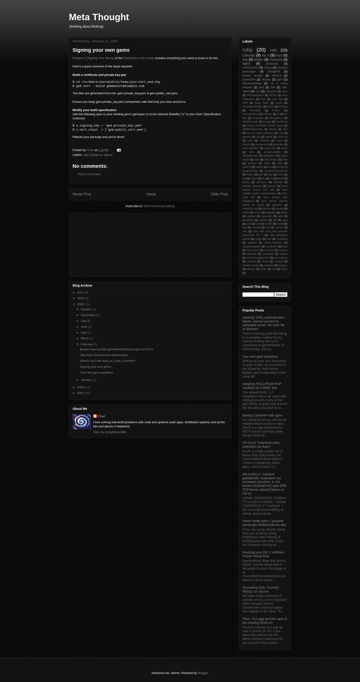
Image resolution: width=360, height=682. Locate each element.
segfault (252, 242)
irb (263, 178)
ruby (247, 50)
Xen (285, 129)
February (87, 344)
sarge (258, 238)
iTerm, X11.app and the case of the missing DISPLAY (264, 621)
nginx (246, 63)
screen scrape (252, 75)
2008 (81, 387)
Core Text (277, 99)
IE (278, 114)
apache (246, 136)
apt (258, 136)
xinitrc (263, 269)
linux (279, 55)
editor (267, 163)
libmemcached (251, 83)
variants (251, 261)
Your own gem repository (96, 372)
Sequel (267, 121)
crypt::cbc (270, 148)
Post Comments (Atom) (159, 206)
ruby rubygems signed (97, 155)
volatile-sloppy (250, 265)
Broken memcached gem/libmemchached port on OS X (116, 349)
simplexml (271, 246)
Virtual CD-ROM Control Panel (265, 125)
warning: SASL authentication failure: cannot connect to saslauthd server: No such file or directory (263, 323)
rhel (268, 227)
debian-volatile (272, 152)
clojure (246, 144)
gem (280, 79)
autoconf (282, 136)
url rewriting (280, 257)
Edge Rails (262, 102)
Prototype (258, 118)
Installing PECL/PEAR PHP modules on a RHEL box (261, 386)
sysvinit (283, 250)
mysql (268, 67)
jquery (245, 182)
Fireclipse (255, 110)
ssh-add (269, 250)
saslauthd (281, 238)
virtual (265, 261)
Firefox (276, 110)
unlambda (268, 253)
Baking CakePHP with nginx (262, 415)
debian (258, 59)
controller (278, 144)
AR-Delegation (255, 95)
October (86, 309)
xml (274, 269)
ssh (273, 87)
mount (257, 212)
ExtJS (270, 106)
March (85, 338)
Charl (101, 416)
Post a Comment (89, 174)
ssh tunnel (253, 250)
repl (244, 227)
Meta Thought (99, 17)
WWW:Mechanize (252, 129)
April (84, 332)
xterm (284, 269)
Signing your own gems (95, 366)
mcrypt (280, 208)
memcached (250, 67)
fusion (250, 174)
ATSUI (272, 95)
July (84, 320)
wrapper (282, 265)
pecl (248, 223)
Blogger (202, 673)
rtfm (244, 231)
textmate (252, 253)
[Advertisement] (107, 243)
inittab (253, 178)
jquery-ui (262, 182)
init (244, 178)
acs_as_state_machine (260, 132)
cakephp (264, 140)
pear (284, 220)
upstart (283, 253)
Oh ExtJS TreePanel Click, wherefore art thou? (261, 444)
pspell (280, 223)
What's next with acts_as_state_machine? (107, 360)
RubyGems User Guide (138, 58)
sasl (269, 238)
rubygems (273, 71)
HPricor (267, 114)
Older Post (219, 194)
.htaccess (271, 91)
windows (268, 265)
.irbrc (284, 91)
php (245, 59)
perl (261, 87)
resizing (256, 227)
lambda (278, 182)
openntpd (266, 216)
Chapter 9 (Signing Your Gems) (93, 58)
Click (263, 99)
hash (280, 174)
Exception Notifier (252, 106)
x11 (257, 91)
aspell (268, 136)
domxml (252, 163)
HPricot (276, 75)
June (84, 326)
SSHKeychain (250, 121)
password (247, 220)
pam (280, 216)
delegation (269, 155)
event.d (246, 167)
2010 (81, 298)
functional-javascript (276, 170)
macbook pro (249, 208)
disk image (270, 159)
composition (261, 144)
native (284, 212)
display (266, 79)
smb (285, 246)
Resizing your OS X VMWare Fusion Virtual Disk (263, 554)
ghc (270, 174)
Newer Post (82, 194)
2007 (81, 393)
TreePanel (281, 121)
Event (279, 102)
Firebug (283, 106)
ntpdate (251, 216)
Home (151, 194)
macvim (266, 208)
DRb (245, 102)
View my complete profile (109, 432)
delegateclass (250, 155)
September (88, 315)
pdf (275, 220)
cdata (279, 140)
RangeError (276, 118)
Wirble (273, 129)
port (258, 223)
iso (271, 178)
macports (276, 59)
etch (279, 163)
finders (259, 167)
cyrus (284, 148)
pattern (263, 220)
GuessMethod (250, 114)
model (245, 212)
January (86, 380)
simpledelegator (251, 246)
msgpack (271, 212)
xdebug (251, 269)
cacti (250, 140)
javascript (272, 63)
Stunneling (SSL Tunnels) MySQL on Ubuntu (260, 589)
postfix (268, 223)
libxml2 (272, 186)
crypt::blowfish (250, 148)
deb (251, 152)
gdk (261, 174)
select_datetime (273, 242)
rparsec (279, 227)
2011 (81, 292)
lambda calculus (252, 186)
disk (257, 159)
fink (270, 167)
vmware (278, 261)
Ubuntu (248, 55)
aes (281, 132)
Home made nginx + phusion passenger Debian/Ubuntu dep (264, 523)
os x (265, 55)
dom (284, 159)
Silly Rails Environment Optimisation (104, 355)
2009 (81, 304)
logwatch (277, 204)
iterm (281, 178)
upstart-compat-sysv (258, 257)
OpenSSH (249, 79)
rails (273, 50)
